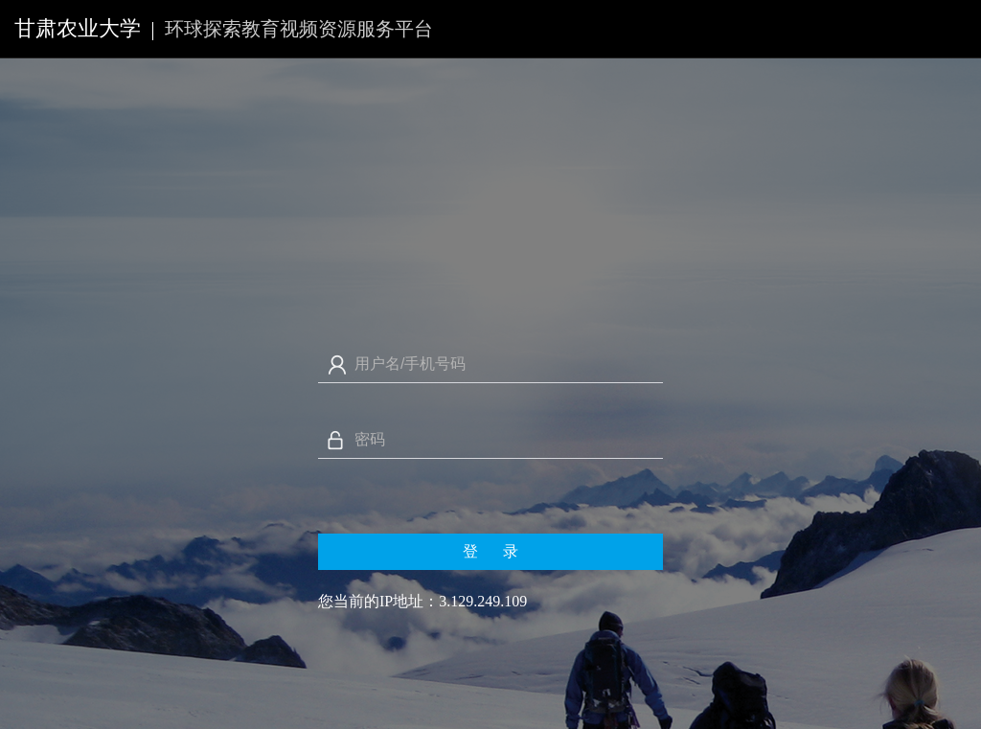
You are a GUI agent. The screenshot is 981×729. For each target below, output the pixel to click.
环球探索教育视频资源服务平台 (299, 28)
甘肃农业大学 (77, 28)
